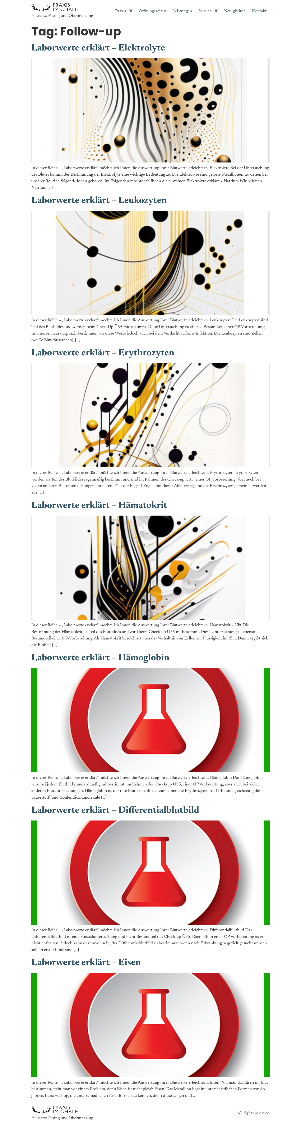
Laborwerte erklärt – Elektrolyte (98, 48)
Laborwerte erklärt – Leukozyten (99, 200)
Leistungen (182, 11)
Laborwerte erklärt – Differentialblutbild (115, 810)
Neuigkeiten (235, 11)
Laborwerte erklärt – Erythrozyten (102, 353)
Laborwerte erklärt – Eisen (86, 963)
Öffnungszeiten (152, 11)
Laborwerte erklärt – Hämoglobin (100, 658)
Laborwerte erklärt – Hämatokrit (99, 505)
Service (204, 11)
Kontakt (259, 11)
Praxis (120, 11)
